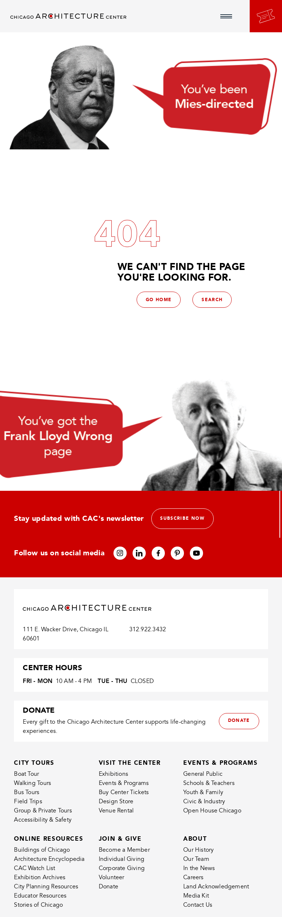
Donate (108, 887)
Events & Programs (124, 783)
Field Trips (28, 801)
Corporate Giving (122, 868)
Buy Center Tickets (124, 792)
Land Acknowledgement (216, 887)
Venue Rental (116, 810)
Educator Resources (40, 896)
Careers (193, 877)
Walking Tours (32, 783)
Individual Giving (122, 859)
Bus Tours (26, 792)
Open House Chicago (212, 810)
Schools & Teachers (209, 783)
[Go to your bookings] (266, 16)
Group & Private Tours (43, 810)
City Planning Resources (46, 887)
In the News (199, 868)
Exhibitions (113, 774)
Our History (198, 850)
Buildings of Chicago (42, 850)
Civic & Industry (204, 801)
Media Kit (196, 896)
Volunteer (111, 877)
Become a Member (124, 850)
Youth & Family (203, 792)
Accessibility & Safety (43, 819)
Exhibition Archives (39, 877)
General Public (203, 774)
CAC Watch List (34, 868)
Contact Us (197, 905)
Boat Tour (26, 774)
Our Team (196, 859)
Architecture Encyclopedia (49, 859)
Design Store (116, 801)
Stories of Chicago (38, 905)
